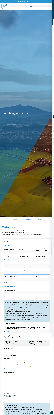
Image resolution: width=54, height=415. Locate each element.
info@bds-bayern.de (29, 365)
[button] (31, 6)
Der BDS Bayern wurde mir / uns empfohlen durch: (36, 327)
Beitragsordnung (12, 351)
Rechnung (8, 396)
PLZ (20, 276)
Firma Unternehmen (9, 249)
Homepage (22, 269)
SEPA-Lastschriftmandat (12, 395)
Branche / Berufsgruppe (10, 290)
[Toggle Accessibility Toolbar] (51, 412)
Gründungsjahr (23, 256)
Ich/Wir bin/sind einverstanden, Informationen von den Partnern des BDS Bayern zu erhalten (37, 342)
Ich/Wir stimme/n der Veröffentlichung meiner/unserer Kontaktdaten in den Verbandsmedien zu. (13, 343)
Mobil (36, 263)
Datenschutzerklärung (14, 361)
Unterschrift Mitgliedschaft (11, 374)
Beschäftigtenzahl (40, 256)
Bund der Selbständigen (19, 219)
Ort (36, 276)
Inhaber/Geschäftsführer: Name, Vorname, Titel (42, 249)
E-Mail (5, 269)
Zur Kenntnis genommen (12, 355)
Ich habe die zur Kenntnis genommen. (15, 351)
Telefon (6, 263)
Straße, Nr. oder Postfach (11, 276)
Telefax (21, 263)
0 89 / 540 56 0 (28, 232)
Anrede (21, 249)
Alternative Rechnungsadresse (14, 282)
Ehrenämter (38, 269)
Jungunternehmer (10, 323)
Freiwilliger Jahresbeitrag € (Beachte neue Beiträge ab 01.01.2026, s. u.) (15, 327)
